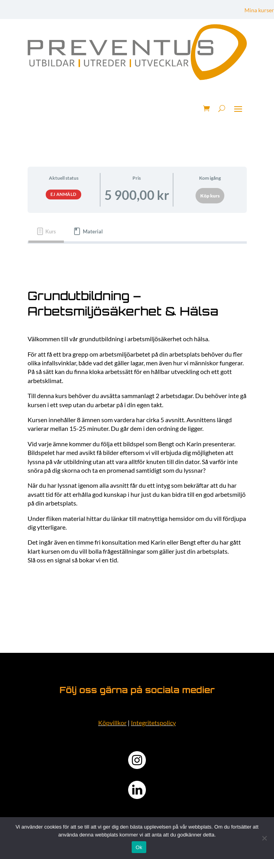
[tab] (46, 231)
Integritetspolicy (153, 722)
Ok (139, 847)
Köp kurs (210, 196)
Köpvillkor (112, 722)
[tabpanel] (137, 426)
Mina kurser (259, 10)
